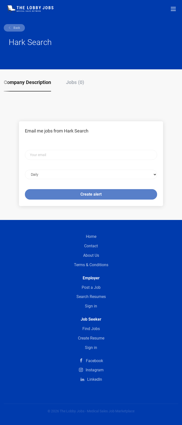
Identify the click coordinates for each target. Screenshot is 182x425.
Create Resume (91, 338)
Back (16, 28)
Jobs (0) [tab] (75, 82)
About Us (91, 255)
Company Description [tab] (27, 82)
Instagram (95, 370)
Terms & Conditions (91, 264)
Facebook (94, 360)
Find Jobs (91, 328)
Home (91, 236)
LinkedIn (94, 379)
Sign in (91, 306)
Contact (91, 246)
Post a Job (91, 287)
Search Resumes (91, 296)
